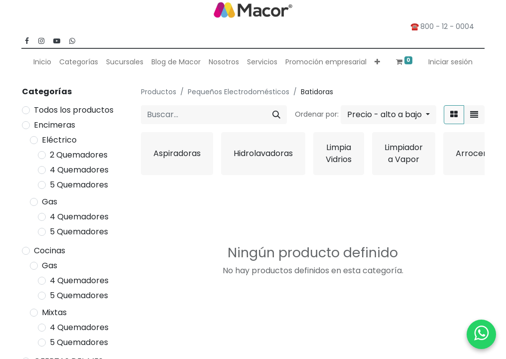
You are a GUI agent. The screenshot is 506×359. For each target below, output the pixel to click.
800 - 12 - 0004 (449, 26)
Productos (158, 92)
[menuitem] (42, 62)
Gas (49, 201)
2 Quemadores (79, 155)
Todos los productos (74, 110)
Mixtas (54, 312)
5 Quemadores (79, 184)
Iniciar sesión (450, 62)
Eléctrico (59, 140)
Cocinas (49, 250)
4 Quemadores (79, 170)
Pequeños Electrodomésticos (238, 92)
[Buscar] (276, 114)
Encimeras (54, 125)
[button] (377, 62)
